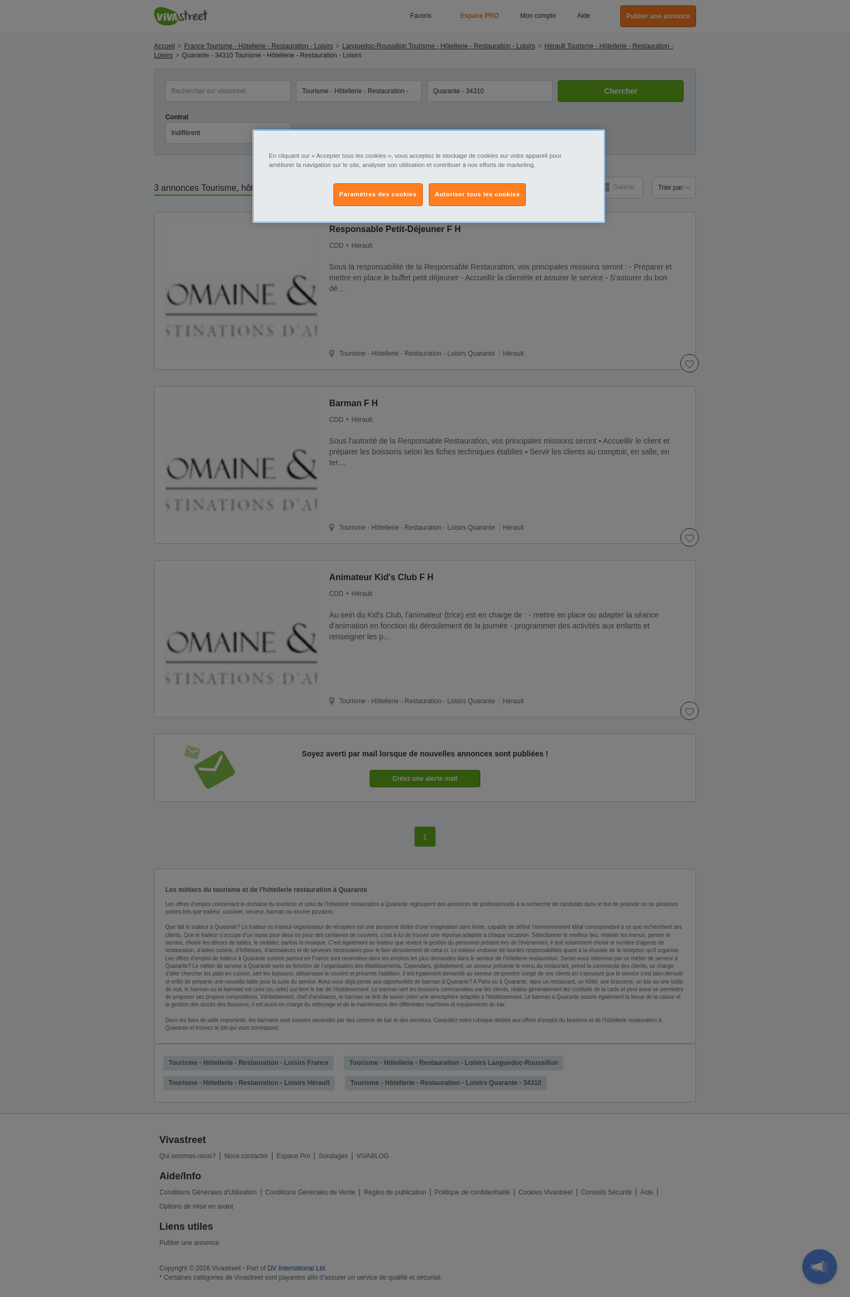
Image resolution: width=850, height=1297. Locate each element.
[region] (429, 176)
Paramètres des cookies (378, 194)
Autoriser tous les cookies (477, 194)
